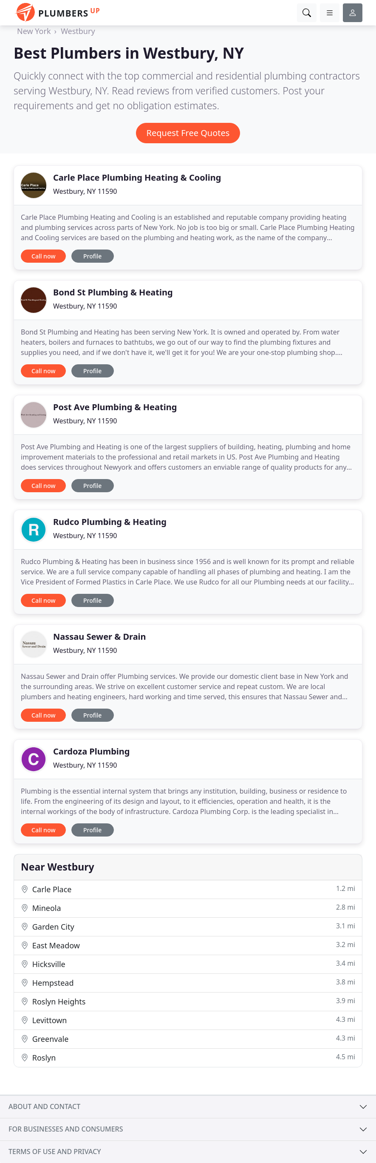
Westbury (78, 31)
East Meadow (188, 945)
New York (34, 31)
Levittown (188, 1020)
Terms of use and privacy (54, 1151)
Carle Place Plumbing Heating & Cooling (137, 177)
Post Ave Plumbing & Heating (115, 407)
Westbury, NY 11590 (85, 191)
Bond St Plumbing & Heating (113, 292)
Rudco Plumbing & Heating (110, 522)
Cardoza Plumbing (91, 751)
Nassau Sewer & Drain (99, 636)
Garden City (188, 926)
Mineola (188, 907)
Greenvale (188, 1038)
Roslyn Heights (188, 1001)
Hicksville (188, 964)
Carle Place (188, 889)
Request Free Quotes (188, 133)
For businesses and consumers (65, 1129)
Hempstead (188, 982)
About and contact (44, 1106)
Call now (43, 256)
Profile (92, 256)
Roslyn (188, 1057)
